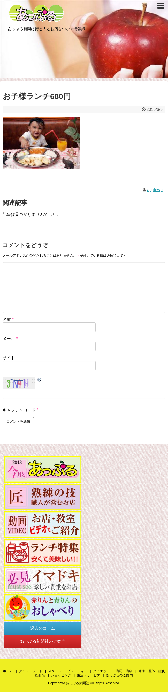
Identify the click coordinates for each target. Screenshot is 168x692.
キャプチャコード (19, 410)
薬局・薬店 (124, 671)
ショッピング (61, 675)
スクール (55, 671)
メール (10, 338)
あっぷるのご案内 (119, 675)
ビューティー (77, 671)
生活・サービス (88, 675)
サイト (9, 358)
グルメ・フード (30, 671)
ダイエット (101, 671)
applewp (155, 190)
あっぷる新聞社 (77, 683)
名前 (8, 319)
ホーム (8, 671)
